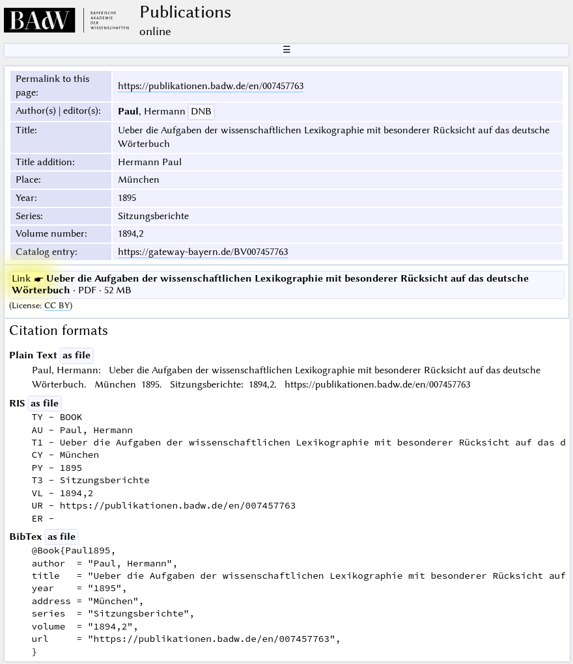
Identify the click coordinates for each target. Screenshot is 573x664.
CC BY (57, 305)
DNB (201, 111)
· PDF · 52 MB (270, 284)
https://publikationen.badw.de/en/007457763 (210, 86)
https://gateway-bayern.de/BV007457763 (203, 252)
